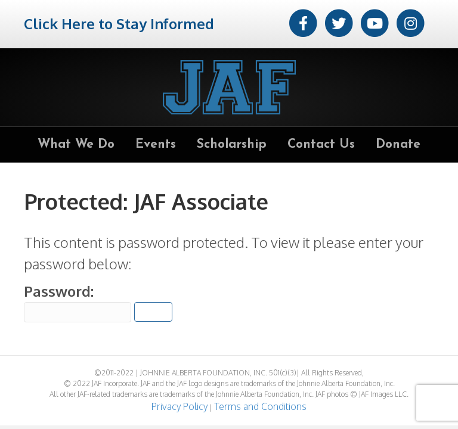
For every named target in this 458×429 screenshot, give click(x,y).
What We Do (76, 144)
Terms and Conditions (260, 406)
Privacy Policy (179, 406)
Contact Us (321, 144)
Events (155, 144)
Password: (77, 302)
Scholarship (232, 144)
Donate (398, 144)
